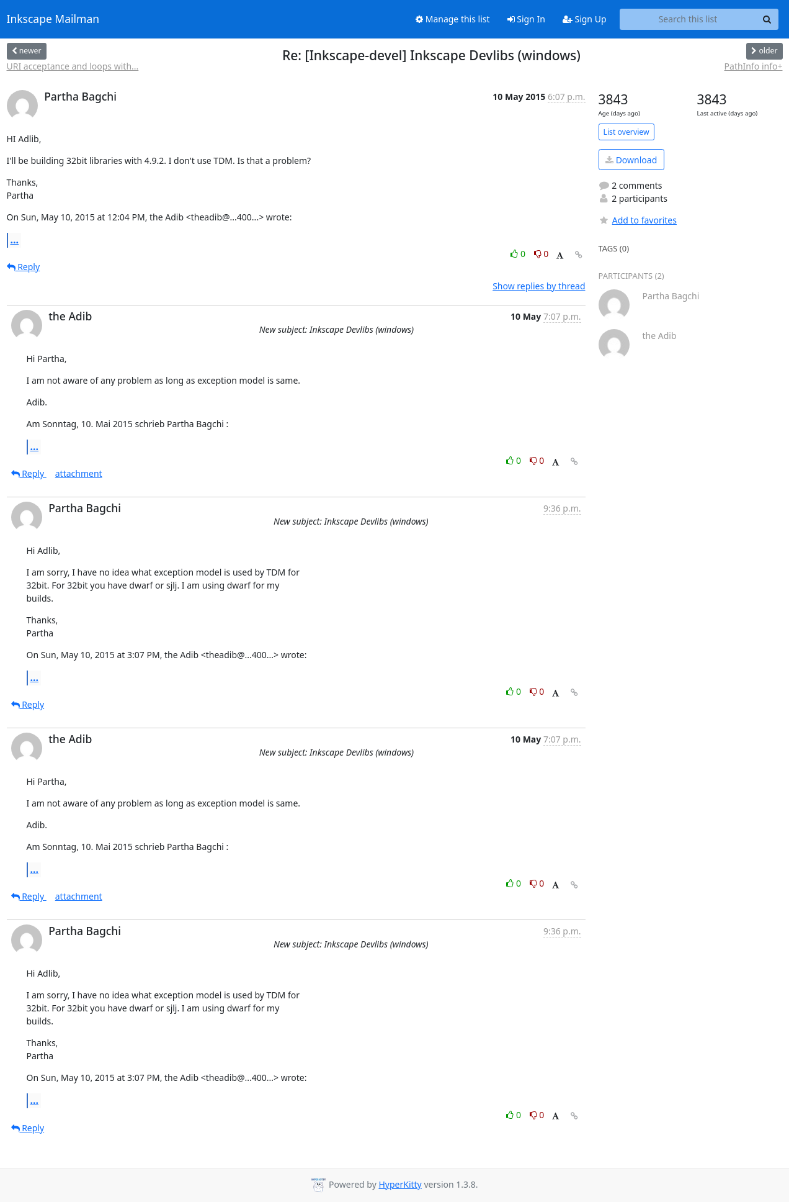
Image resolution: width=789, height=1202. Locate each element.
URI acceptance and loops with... (73, 66)
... (15, 239)
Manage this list (453, 19)
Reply (23, 267)
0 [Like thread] (518, 254)
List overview (626, 132)
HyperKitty (399, 1184)
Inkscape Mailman (53, 19)
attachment (78, 473)
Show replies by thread (539, 286)
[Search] (767, 19)
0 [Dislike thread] (541, 254)
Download (631, 160)
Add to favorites (638, 220)
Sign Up (585, 19)
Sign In (526, 19)
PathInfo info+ (753, 66)
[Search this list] (688, 19)
